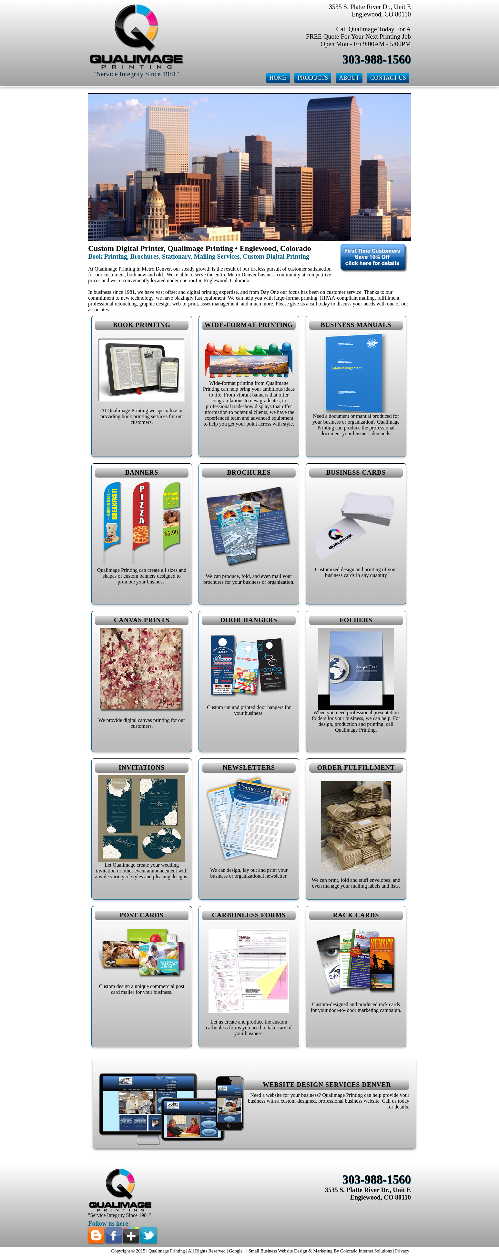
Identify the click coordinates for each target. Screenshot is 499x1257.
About (349, 78)
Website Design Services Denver (327, 1084)
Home (278, 78)
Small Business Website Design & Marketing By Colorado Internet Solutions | (322, 1250)
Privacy (402, 1250)
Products (313, 78)
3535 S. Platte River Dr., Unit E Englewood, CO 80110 (368, 1193)
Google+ (237, 1250)
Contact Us (388, 78)
